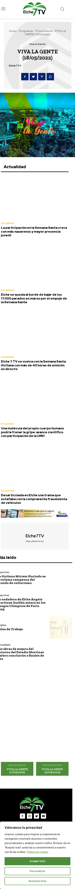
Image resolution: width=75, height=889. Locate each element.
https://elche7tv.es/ (35, 541)
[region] (37, 855)
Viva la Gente (43, 31)
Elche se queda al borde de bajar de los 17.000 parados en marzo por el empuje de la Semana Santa (34, 298)
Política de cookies (37, 851)
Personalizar (38, 871)
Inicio (13, 31)
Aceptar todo (37, 861)
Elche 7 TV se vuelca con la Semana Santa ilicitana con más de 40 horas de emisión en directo (33, 365)
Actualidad (7, 223)
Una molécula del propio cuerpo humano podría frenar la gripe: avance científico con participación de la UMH (32, 432)
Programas (26, 31)
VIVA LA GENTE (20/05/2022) (52, 771)
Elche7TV (15, 65)
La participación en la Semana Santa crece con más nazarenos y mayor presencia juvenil (34, 231)
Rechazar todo (37, 881)
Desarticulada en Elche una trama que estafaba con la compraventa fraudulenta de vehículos (34, 499)
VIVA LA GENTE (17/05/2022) (17, 771)
